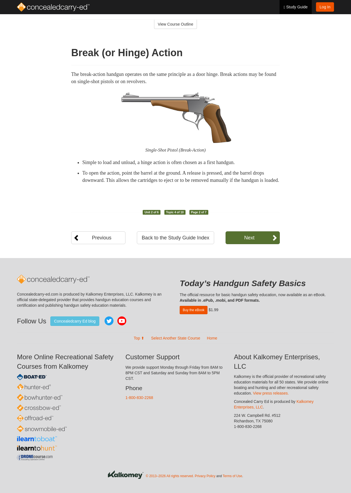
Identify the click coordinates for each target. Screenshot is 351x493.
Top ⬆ (139, 338)
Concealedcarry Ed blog (74, 321)
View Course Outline (175, 24)
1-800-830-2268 (139, 397)
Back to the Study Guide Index (175, 238)
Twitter (109, 320)
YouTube (121, 320)
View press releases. (271, 393)
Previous (101, 238)
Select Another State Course (175, 338)
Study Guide (296, 7)
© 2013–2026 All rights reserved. (170, 476)
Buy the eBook (193, 310)
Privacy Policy (205, 476)
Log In (325, 7)
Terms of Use (232, 476)
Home (212, 338)
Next (249, 238)
